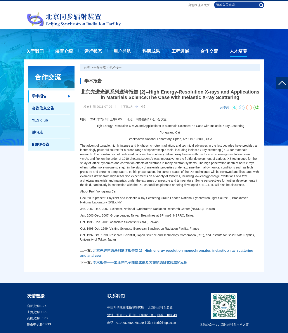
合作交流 (209, 51)
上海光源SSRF (37, 312)
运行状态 (93, 51)
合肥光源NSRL (37, 306)
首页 (87, 67)
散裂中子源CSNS (39, 324)
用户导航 (122, 51)
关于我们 (35, 51)
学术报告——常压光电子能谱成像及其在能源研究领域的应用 (140, 262)
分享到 (224, 107)
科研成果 (151, 51)
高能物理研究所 (199, 5)
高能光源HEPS (37, 318)
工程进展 (180, 51)
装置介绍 (64, 51)
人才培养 (238, 51)
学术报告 (115, 67)
